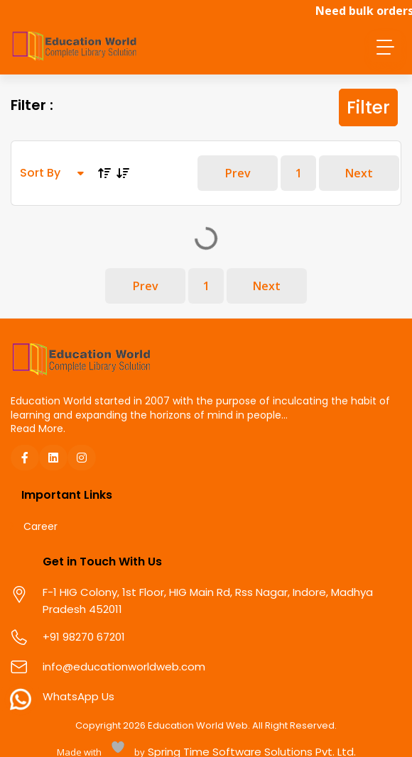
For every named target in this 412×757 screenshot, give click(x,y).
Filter (368, 107)
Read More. (38, 428)
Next (359, 173)
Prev (238, 173)
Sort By (52, 173)
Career (40, 527)
